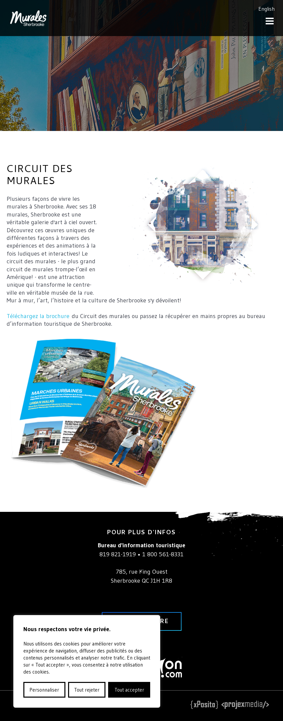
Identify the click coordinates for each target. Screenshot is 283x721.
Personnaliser (44, 690)
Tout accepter (129, 690)
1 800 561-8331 (163, 554)
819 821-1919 (117, 554)
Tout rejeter (86, 690)
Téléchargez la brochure (38, 316)
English (266, 8)
